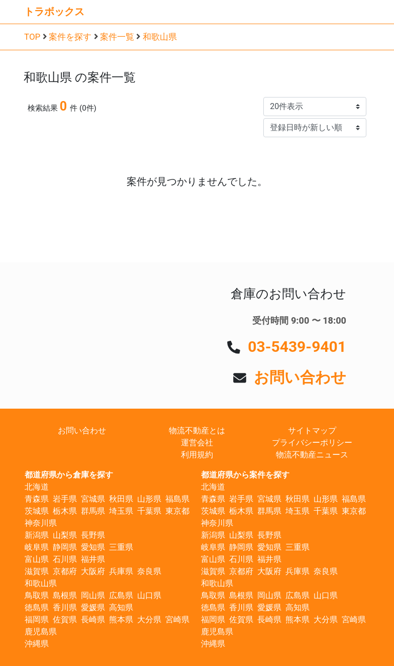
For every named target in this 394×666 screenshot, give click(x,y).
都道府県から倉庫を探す (69, 475)
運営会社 (197, 442)
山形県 (149, 499)
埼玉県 (121, 511)
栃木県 (65, 511)
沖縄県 (37, 643)
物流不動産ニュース (312, 454)
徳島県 (37, 607)
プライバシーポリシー (312, 442)
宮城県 (93, 499)
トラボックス (54, 12)
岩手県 (65, 499)
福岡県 (37, 619)
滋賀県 (37, 571)
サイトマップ (312, 430)
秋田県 (121, 499)
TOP (32, 37)
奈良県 (149, 571)
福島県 (177, 499)
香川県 (65, 607)
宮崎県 (177, 619)
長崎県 (93, 619)
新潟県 (37, 535)
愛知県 (93, 547)
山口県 (149, 595)
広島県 (121, 595)
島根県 (65, 595)
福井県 (93, 559)
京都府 (65, 571)
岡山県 (93, 595)
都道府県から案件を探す (245, 475)
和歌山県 (160, 37)
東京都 (177, 511)
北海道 (37, 487)
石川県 (65, 559)
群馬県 (93, 511)
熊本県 (121, 619)
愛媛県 (93, 607)
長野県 (93, 535)
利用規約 (197, 454)
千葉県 (149, 511)
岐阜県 (37, 547)
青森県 (37, 499)
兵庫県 (121, 571)
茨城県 (37, 511)
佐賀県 (65, 619)
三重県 (121, 547)
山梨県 (65, 535)
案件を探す (70, 37)
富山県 (37, 559)
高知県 (121, 607)
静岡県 (65, 547)
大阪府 (93, 571)
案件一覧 (117, 37)
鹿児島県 (41, 631)
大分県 (149, 619)
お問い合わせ (300, 377)
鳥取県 (37, 595)
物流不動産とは (197, 430)
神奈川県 (41, 523)
